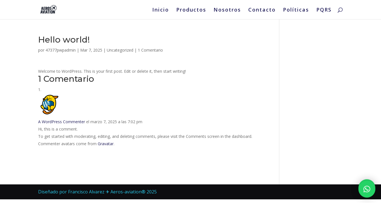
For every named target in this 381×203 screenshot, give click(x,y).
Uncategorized (120, 50)
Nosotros (227, 10)
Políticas (296, 10)
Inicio (160, 10)
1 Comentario (150, 50)
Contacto (262, 10)
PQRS (324, 10)
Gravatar (106, 143)
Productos (191, 10)
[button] (366, 185)
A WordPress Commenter (61, 121)
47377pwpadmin (60, 50)
